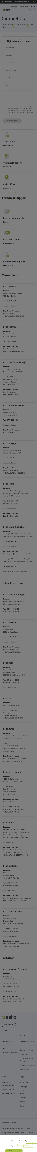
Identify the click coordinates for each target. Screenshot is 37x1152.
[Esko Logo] (6, 10)
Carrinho (32, 6)
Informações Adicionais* (12, 93)
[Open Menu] (34, 10)
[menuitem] (7, 1041)
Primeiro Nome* (10, 47)
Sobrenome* (9, 55)
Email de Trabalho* (10, 62)
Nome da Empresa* (10, 77)
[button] (35, 2)
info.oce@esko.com (9, 913)
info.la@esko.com (9, 773)
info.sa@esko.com (9, 864)
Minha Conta (24, 6)
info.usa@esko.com (9, 817)
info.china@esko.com (10, 575)
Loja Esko (7, 1024)
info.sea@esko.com (9, 483)
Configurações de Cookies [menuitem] (11, 1133)
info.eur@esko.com (9, 326)
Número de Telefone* (11, 70)
